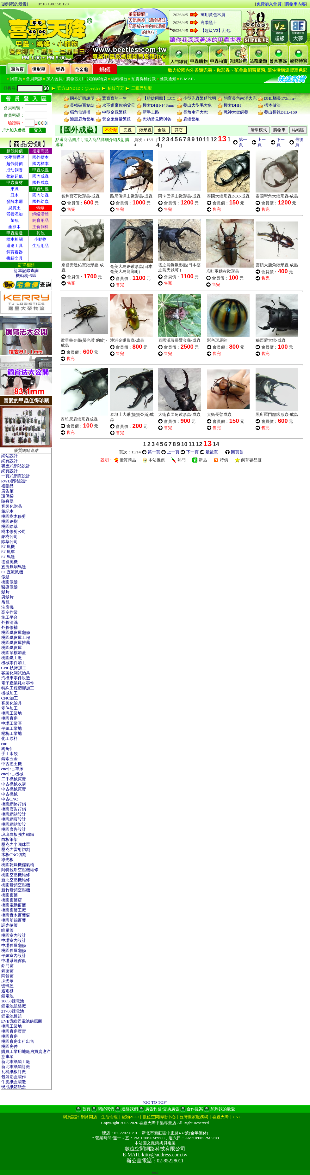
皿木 (14, 195)
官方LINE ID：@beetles (78, 88)
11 (206, 139)
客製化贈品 (11, 506)
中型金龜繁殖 (114, 112)
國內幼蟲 (40, 195)
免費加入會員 (269, 4)
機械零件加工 (13, 662)
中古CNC (9, 799)
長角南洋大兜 (195, 112)
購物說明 (74, 78)
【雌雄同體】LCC (159, 98)
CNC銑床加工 (13, 667)
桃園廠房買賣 (13, 1031)
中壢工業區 (11, 723)
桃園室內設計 (13, 935)
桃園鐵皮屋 (11, 647)
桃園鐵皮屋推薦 (15, 642)
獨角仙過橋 (80, 112)
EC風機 (8, 546)
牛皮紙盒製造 (13, 1081)
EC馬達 (8, 556)
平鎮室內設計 (13, 955)
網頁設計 (9, 460)
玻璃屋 (7, 985)
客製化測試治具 (15, 672)
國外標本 (40, 157)
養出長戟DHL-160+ (281, 112)
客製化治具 (11, 703)
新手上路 (151, 112)
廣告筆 (7, 491)
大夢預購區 (14, 157)
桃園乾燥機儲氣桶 (17, 864)
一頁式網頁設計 (15, 476)
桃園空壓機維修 (15, 874)
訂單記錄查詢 (26, 270)
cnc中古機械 (12, 773)
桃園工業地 (11, 713)
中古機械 (9, 794)
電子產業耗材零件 (17, 683)
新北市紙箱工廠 (15, 1061)
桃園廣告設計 (13, 829)
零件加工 (9, 708)
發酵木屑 (14, 201)
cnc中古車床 (12, 768)
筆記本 (7, 511)
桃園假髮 (9, 582)
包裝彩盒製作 (13, 1076)
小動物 (40, 239)
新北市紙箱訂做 (15, 1066)
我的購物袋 (97, 78)
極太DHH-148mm (158, 105)
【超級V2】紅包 (215, 30)
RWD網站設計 (14, 481)
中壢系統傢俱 (13, 960)
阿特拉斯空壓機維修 (19, 869)
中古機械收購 (13, 784)
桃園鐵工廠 (11, 657)
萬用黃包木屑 (213, 14)
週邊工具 (14, 245)
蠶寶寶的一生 (114, 98)
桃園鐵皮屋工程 (15, 637)
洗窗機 (7, 607)
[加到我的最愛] (14, 4)
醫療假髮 (9, 587)
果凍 (14, 188)
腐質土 (14, 207)
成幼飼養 (14, 170)
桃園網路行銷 (13, 804)
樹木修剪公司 (13, 531)
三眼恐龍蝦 (141, 88)
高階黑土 (209, 22)
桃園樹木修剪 (13, 516)
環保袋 (7, 496)
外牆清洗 (9, 622)
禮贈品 (7, 486)
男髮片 (7, 597)
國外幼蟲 (40, 201)
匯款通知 (168, 78)
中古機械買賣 (13, 789)
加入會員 (54, 78)
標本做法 (272, 105)
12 (213, 139)
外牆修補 (9, 627)
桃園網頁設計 (13, 819)
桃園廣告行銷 (13, 809)
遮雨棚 (7, 991)
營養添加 (14, 214)
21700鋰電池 (12, 1011)
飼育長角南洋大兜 (240, 98)
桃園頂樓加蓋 (13, 652)
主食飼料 (40, 226)
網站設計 (9, 455)
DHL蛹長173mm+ (280, 98)
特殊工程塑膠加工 (17, 688)
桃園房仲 (9, 1046)
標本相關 (14, 239)
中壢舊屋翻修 (13, 945)
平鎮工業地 (11, 728)
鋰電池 (7, 996)
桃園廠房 (9, 718)
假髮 (5, 577)
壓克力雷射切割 (15, 849)
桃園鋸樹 (9, 521)
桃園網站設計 (13, 814)
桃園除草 (9, 526)
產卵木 (14, 226)
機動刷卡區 (26, 275)
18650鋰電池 (12, 1001)
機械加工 (9, 693)
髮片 (5, 592)
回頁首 (237, 452)
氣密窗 (7, 970)
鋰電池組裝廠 (13, 1006)
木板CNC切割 (13, 854)
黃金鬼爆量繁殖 (116, 119)
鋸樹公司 (9, 536)
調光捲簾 (9, 925)
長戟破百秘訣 (82, 105)
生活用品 (40, 245)
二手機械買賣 (13, 778)
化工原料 (9, 738)
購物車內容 (295, 4)
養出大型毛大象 (197, 105)
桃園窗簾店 (11, 900)
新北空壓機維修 (15, 879)
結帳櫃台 (119, 78)
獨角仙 (7, 748)
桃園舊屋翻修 (13, 950)
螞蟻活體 (40, 214)
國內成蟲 (40, 176)
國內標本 (40, 163)
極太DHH (232, 105)
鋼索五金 (9, 758)
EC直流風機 (12, 572)
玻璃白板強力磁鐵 (17, 834)
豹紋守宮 (116, 88)
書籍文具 (14, 258)
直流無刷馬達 (13, 566)
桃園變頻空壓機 (15, 885)
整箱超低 (14, 176)
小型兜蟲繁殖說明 (199, 98)
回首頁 (16, 78)
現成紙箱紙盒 (13, 1086)
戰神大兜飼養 (236, 112)
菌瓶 (14, 220)
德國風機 (9, 561)
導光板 (7, 859)
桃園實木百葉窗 (15, 915)
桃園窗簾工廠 (13, 910)
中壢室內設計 (13, 940)
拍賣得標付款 (143, 78)
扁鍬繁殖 (191, 119)
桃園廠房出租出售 (17, 1041)
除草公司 (9, 541)
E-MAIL (187, 78)
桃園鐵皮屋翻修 (15, 632)
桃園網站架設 (13, 824)
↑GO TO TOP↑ (155, 1102)
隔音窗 (7, 975)
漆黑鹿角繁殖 (82, 119)
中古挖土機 (11, 763)
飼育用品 (40, 220)
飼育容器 (14, 252)
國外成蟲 (40, 182)
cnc (4, 743)
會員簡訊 (34, 78)
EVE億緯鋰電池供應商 (21, 1021)
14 (216, 444)
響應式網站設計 (15, 466)
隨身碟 (7, 501)
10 (199, 139)
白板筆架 (9, 839)
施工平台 (9, 617)
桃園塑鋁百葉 (13, 920)
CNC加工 (9, 698)
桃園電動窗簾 (13, 905)
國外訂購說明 (82, 98)
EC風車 (8, 551)
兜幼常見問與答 (157, 119)
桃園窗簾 (9, 895)
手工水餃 (9, 753)
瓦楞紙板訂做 (13, 1071)
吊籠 (5, 602)
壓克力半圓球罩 (15, 844)
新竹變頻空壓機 (15, 890)
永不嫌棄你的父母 (118, 105)
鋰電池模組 (11, 1016)
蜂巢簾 (7, 930)
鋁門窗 (7, 965)
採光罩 (7, 980)
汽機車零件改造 (15, 678)
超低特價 (14, 163)
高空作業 (9, 612)
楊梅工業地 (11, 733)
